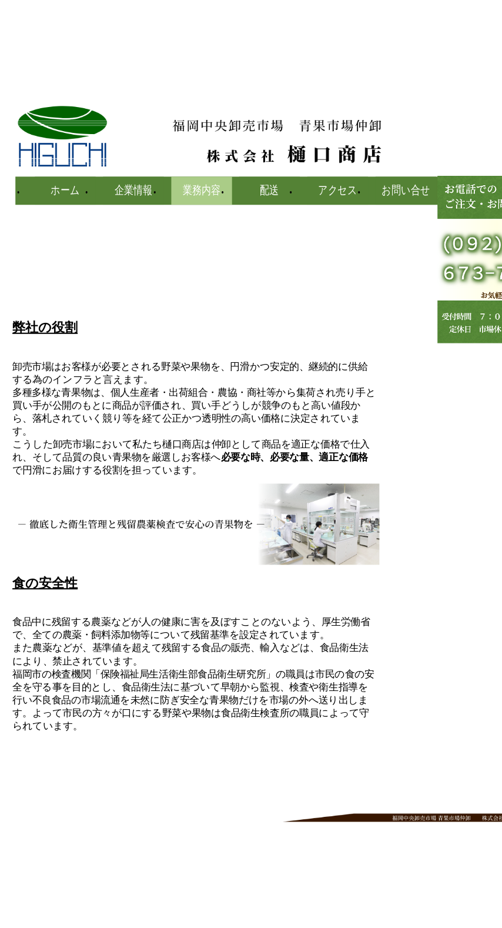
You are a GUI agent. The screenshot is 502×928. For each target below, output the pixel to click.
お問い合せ (405, 190)
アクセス (337, 190)
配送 (269, 190)
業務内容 (201, 190)
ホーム (65, 190)
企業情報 (133, 190)
